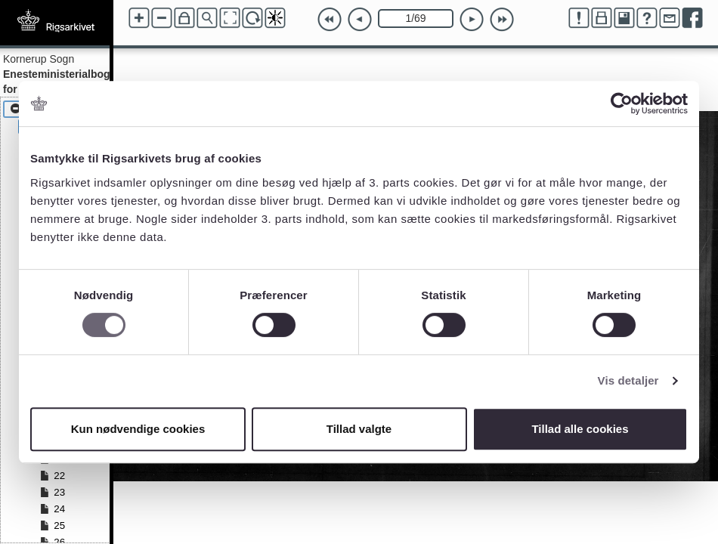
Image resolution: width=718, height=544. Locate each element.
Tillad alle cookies (579, 428)
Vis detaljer (628, 380)
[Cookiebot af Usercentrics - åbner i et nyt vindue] (622, 103)
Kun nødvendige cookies (138, 428)
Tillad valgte (359, 428)
